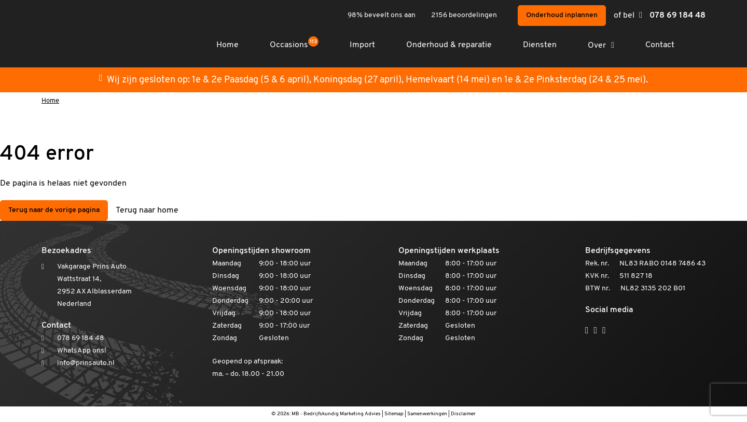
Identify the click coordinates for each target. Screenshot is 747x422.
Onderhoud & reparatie (449, 45)
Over (597, 45)
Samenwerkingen (427, 414)
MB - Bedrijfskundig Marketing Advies (336, 414)
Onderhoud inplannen (562, 15)
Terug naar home (147, 210)
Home (227, 45)
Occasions (294, 44)
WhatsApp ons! (81, 351)
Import (362, 45)
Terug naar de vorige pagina (54, 210)
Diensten (540, 45)
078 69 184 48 (677, 15)
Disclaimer (463, 414)
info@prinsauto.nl (86, 363)
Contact (659, 45)
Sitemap (394, 414)
